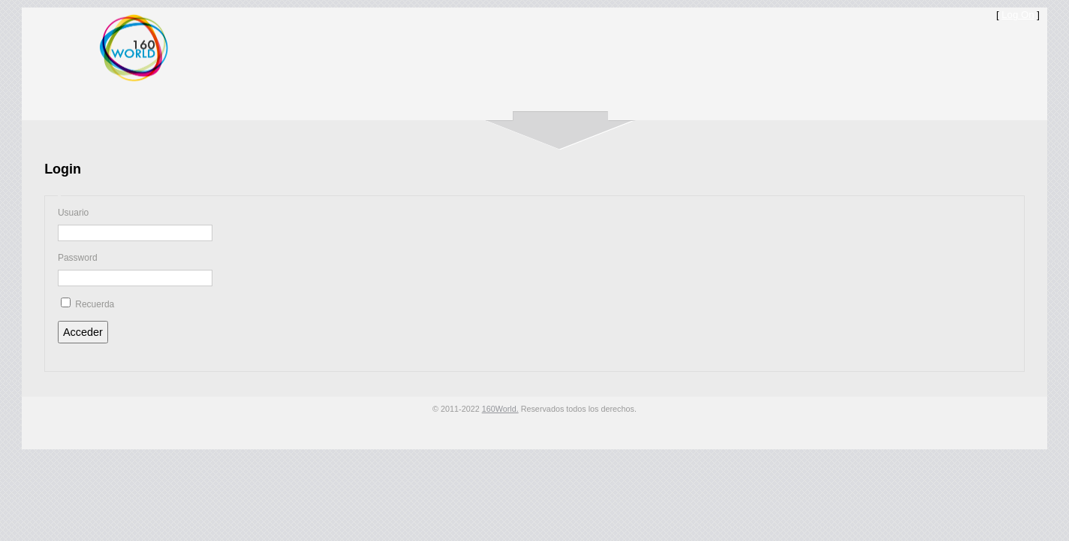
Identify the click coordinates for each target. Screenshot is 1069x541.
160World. (500, 408)
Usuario (73, 212)
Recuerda (94, 304)
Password (78, 257)
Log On (1017, 14)
